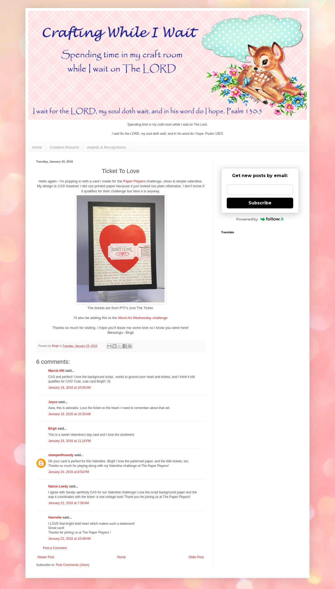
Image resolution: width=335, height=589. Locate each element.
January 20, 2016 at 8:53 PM (68, 472)
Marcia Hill (56, 371)
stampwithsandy (60, 455)
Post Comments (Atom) (72, 565)
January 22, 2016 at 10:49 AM (69, 539)
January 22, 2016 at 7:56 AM (68, 503)
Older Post (196, 557)
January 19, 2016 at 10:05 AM (69, 387)
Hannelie (55, 517)
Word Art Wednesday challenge (143, 318)
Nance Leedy (58, 486)
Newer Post (46, 557)
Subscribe (259, 202)
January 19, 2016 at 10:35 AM (69, 414)
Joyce (52, 402)
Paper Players (134, 181)
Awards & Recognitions (106, 147)
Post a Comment (55, 548)
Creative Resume (64, 147)
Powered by (260, 219)
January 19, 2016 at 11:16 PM (69, 441)
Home (37, 147)
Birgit (52, 428)
